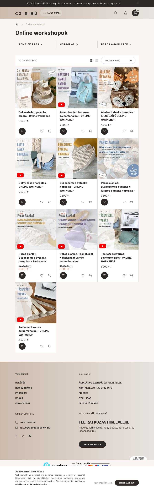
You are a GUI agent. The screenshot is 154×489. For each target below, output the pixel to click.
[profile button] (125, 12)
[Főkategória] (16, 24)
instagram (22, 436)
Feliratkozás (92, 444)
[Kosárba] (22, 131)
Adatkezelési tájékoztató (95, 387)
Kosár (19, 398)
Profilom (21, 392)
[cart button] (135, 12)
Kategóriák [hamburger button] (51, 13)
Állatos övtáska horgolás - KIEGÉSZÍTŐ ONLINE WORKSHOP (118, 115)
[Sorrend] (118, 60)
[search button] (115, 12)
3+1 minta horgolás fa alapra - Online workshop (34, 113)
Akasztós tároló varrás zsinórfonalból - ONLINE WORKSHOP (75, 115)
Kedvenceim (22, 403)
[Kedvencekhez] (41, 131)
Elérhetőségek (88, 403)
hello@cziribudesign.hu (34, 427)
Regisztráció (23, 387)
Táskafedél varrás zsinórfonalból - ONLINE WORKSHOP (116, 257)
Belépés (20, 382)
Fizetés (83, 392)
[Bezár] (138, 3)
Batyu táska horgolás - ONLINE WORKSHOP (33, 184)
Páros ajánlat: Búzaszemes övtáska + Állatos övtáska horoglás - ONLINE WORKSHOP (118, 188)
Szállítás (85, 398)
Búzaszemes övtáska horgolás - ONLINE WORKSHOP (73, 186)
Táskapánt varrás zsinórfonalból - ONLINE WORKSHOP (34, 330)
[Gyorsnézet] (49, 131)
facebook (16, 436)
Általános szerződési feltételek (100, 382)
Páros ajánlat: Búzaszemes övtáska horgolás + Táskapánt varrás (32, 259)
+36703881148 (27, 422)
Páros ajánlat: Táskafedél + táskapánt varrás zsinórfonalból (76, 257)
